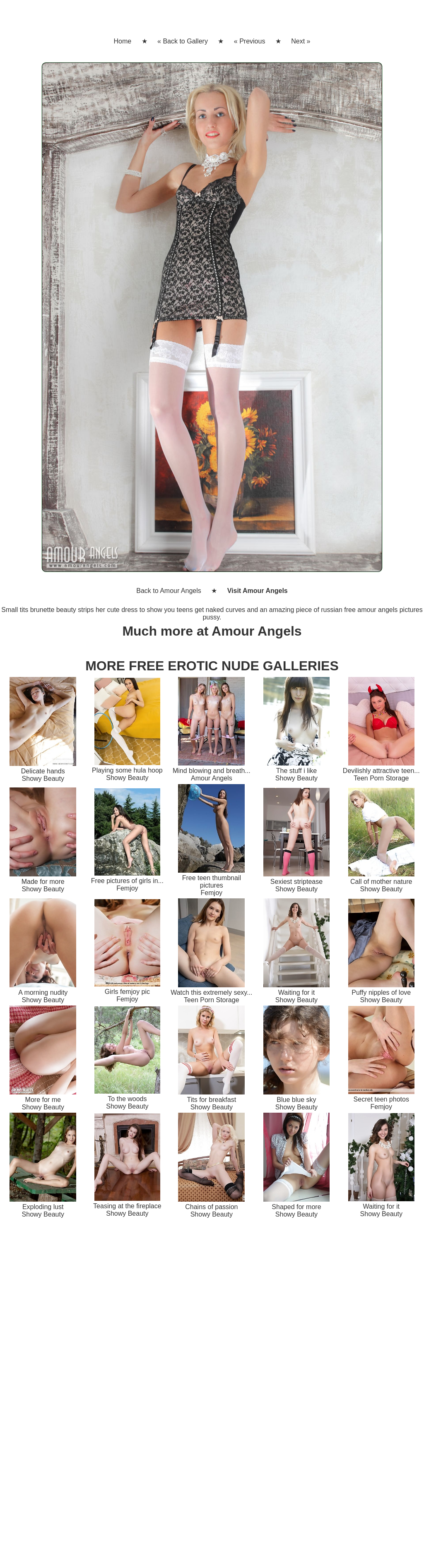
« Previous (249, 41)
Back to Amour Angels (168, 590)
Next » (300, 41)
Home (122, 41)
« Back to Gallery (182, 41)
